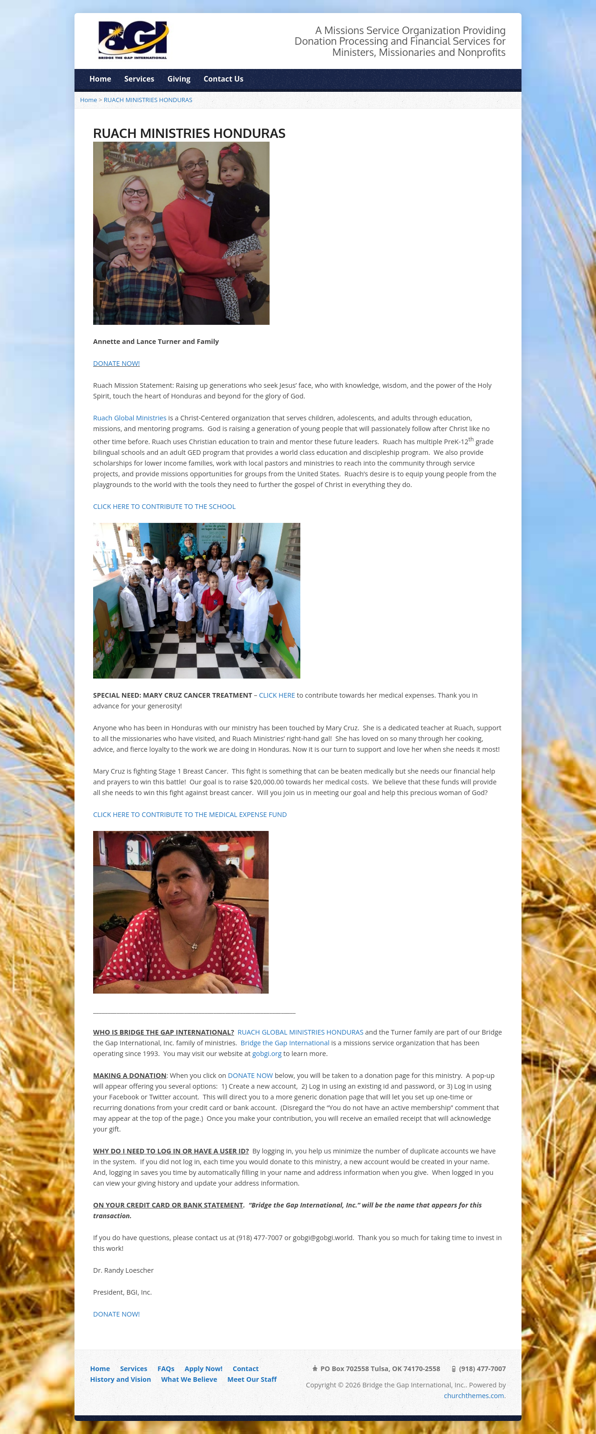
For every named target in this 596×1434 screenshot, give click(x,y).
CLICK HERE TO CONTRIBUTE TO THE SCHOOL (164, 506)
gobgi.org (267, 1053)
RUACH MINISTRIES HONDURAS (148, 100)
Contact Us (223, 79)
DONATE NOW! (116, 363)
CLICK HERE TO (117, 814)
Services (139, 79)
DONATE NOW (250, 1075)
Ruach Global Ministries (130, 417)
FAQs (165, 1368)
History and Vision (120, 1379)
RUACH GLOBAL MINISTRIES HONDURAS (300, 1032)
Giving (179, 79)
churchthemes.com (474, 1395)
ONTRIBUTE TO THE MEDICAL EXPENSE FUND (216, 814)
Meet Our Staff (252, 1379)
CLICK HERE (277, 695)
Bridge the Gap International (285, 1042)
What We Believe (189, 1379)
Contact (246, 1368)
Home (100, 79)
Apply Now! (203, 1368)
